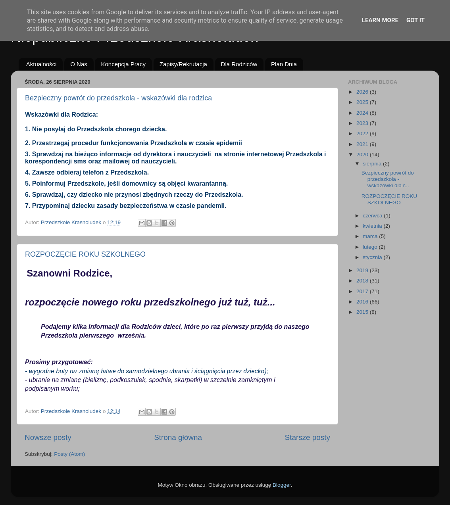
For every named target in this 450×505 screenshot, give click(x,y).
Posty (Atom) (69, 454)
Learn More (380, 20)
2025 (363, 102)
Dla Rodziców (239, 64)
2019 (363, 270)
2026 (363, 92)
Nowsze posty (48, 437)
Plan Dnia (284, 64)
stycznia (373, 257)
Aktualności (41, 64)
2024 (363, 113)
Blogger (282, 485)
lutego (371, 247)
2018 (363, 281)
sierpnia (373, 164)
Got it (415, 20)
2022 (363, 133)
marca (371, 236)
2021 (363, 144)
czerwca (373, 216)
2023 (363, 123)
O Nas (78, 64)
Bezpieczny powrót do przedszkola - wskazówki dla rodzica (118, 98)
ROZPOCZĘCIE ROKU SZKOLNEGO (85, 254)
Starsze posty (307, 437)
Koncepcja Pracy (123, 64)
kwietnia (373, 226)
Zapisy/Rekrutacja (183, 64)
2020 (363, 154)
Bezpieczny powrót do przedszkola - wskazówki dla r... (388, 179)
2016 (363, 302)
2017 (363, 291)
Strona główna (178, 437)
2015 (363, 312)
